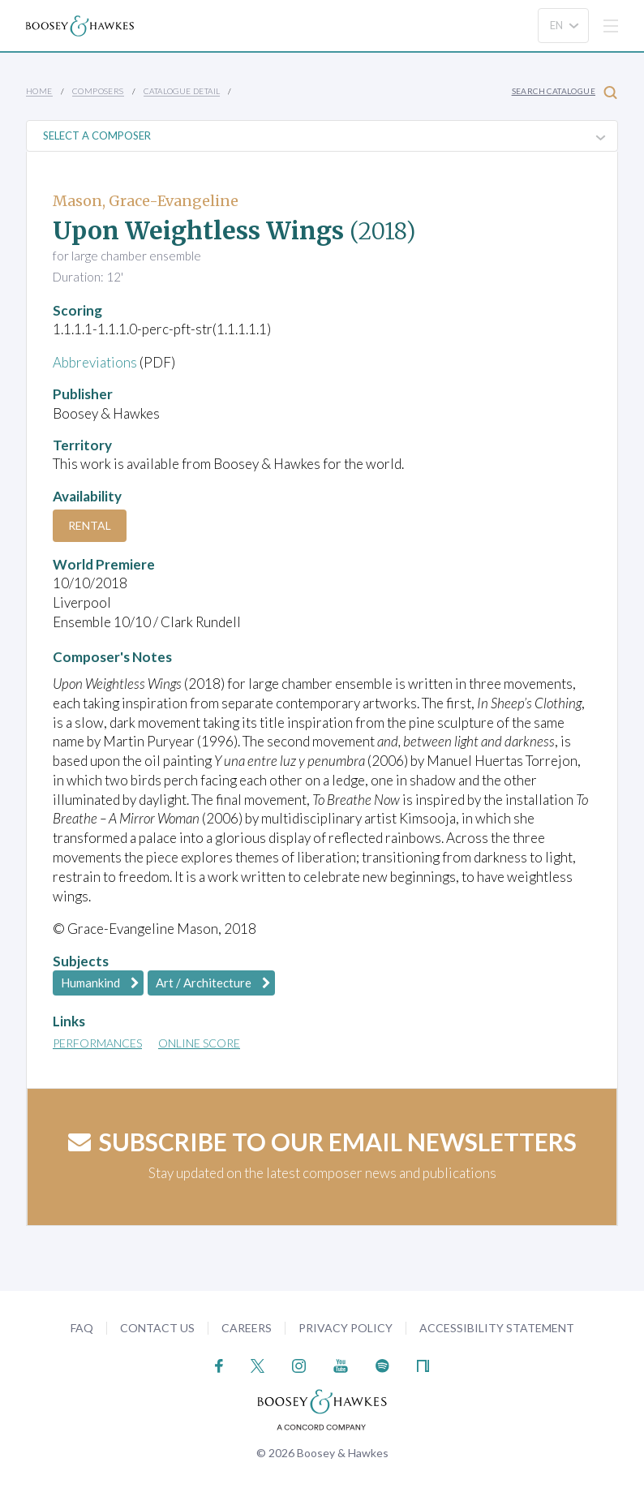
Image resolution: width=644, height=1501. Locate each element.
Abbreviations (95, 362)
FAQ (82, 1328)
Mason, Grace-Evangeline (145, 200)
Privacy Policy (345, 1328)
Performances (97, 1043)
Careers (246, 1328)
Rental (89, 525)
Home (39, 91)
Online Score (199, 1043)
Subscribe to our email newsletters (322, 1141)
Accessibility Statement (496, 1328)
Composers (98, 91)
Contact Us (157, 1328)
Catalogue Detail (182, 91)
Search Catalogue (564, 92)
